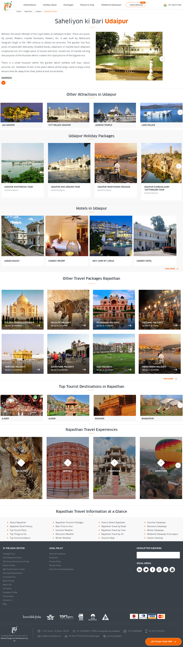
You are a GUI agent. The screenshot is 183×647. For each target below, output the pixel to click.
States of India (9, 565)
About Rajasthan (18, 522)
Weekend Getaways (111, 4)
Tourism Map (107, 537)
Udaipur (38, 11)
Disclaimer (53, 557)
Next (162, 59)
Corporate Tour (9, 577)
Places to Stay (87, 4)
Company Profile (10, 592)
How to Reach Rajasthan (113, 522)
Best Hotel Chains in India (14, 569)
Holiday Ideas (50, 4)
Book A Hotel (8, 580)
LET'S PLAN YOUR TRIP (163, 642)
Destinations (30, 4)
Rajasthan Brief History (21, 526)
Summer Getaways (156, 522)
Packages (68, 4)
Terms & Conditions (57, 553)
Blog (5, 604)
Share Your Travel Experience (61, 569)
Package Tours (9, 553)
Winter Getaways (155, 530)
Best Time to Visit (64, 526)
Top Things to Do (18, 534)
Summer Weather (64, 530)
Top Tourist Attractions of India (16, 561)
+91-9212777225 (174, 5)
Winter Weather (63, 537)
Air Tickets (7, 588)
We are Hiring (55, 565)
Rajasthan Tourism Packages (69, 522)
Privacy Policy (55, 561)
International (136, 4)
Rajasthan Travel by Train (113, 530)
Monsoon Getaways (157, 526)
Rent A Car (7, 584)
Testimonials (8, 596)
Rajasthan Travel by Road (113, 526)
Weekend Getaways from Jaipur (162, 534)
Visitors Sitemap (155, 537)
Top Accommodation (20, 537)
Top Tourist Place (18, 530)
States (18, 11)
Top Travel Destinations (13, 573)
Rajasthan (28, 11)
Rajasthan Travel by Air (112, 534)
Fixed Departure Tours (12, 557)
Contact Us (7, 600)
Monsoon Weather (65, 534)
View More (171, 269)
